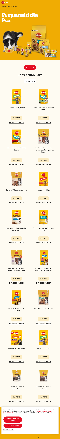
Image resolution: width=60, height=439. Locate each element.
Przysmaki (31, 81)
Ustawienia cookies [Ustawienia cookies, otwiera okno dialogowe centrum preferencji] (8, 429)
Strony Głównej (5, 6)
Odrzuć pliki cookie (13, 425)
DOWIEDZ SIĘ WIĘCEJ (16, 122)
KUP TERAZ (16, 118)
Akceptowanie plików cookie (12, 419)
